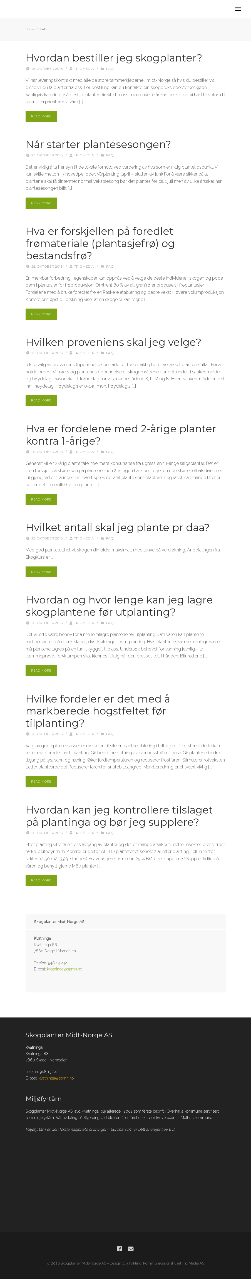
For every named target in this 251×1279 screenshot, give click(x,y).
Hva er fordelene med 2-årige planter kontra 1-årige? (121, 435)
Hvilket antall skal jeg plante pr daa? (118, 527)
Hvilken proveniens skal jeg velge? (114, 342)
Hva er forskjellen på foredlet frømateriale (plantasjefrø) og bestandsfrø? (100, 243)
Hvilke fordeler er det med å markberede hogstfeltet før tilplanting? (98, 711)
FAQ (110, 68)
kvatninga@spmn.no (64, 969)
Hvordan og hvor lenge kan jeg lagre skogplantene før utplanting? (119, 606)
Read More (41, 116)
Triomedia (84, 68)
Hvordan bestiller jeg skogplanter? (114, 58)
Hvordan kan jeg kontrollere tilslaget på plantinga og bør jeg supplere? (119, 816)
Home (30, 29)
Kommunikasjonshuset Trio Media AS (173, 1263)
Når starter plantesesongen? (98, 144)
